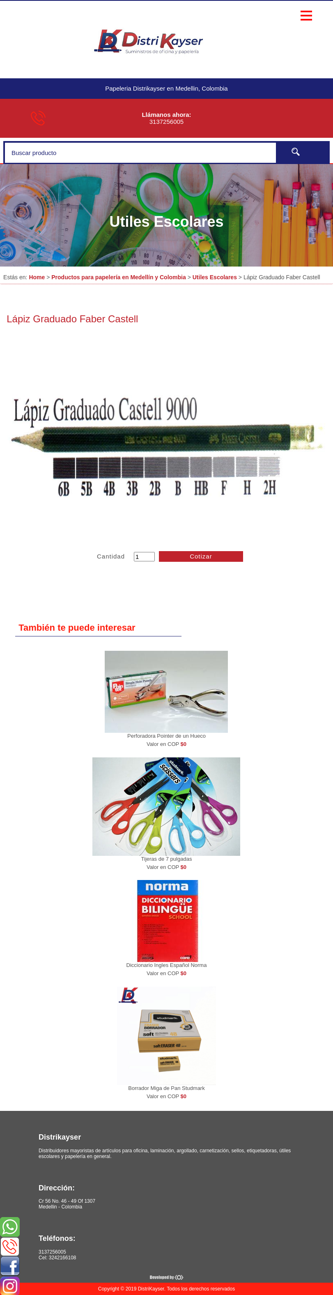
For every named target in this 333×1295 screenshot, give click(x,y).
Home (37, 277)
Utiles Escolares (215, 277)
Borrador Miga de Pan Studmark (166, 1088)
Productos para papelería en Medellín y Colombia (118, 277)
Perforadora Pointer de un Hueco (166, 736)
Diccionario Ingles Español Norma (166, 965)
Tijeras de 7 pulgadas (166, 859)
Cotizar (201, 556)
